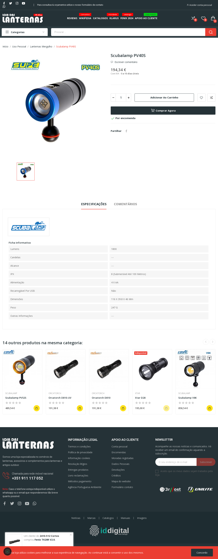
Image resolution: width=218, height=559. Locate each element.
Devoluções (118, 469)
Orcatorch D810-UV (60, 397)
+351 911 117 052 (27, 478)
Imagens (142, 518)
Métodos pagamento (79, 481)
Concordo (202, 552)
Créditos (116, 475)
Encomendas (119, 452)
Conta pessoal (119, 446)
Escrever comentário (125, 62)
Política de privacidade (80, 452)
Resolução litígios (77, 464)
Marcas (91, 518)
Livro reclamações (78, 475)
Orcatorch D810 (101, 397)
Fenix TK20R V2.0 (45, 540)
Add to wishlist (201, 97)
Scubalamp (11, 393)
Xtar (137, 393)
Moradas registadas (123, 458)
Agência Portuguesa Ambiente (84, 487)
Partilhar (126, 131)
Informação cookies (79, 458)
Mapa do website (121, 481)
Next (212, 342)
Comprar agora (163, 110)
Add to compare (211, 97)
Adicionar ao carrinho (164, 97)
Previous (206, 342)
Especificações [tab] (93, 204)
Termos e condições (79, 446)
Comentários (125, 204)
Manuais (125, 518)
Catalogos (108, 518)
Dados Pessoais (120, 464)
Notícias (75, 518)
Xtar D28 (140, 397)
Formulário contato (122, 487)
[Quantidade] (121, 97)
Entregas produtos (78, 469)
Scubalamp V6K (187, 397)
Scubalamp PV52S (15, 397)
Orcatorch (55, 393)
